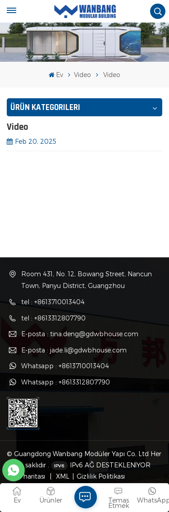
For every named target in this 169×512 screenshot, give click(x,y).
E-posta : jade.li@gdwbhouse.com (74, 350)
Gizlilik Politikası (101, 476)
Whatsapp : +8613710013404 (65, 366)
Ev (56, 74)
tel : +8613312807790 (53, 318)
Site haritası (28, 476)
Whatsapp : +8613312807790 (65, 382)
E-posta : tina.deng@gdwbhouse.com (79, 334)
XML (61, 476)
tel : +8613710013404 (53, 302)
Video (82, 74)
